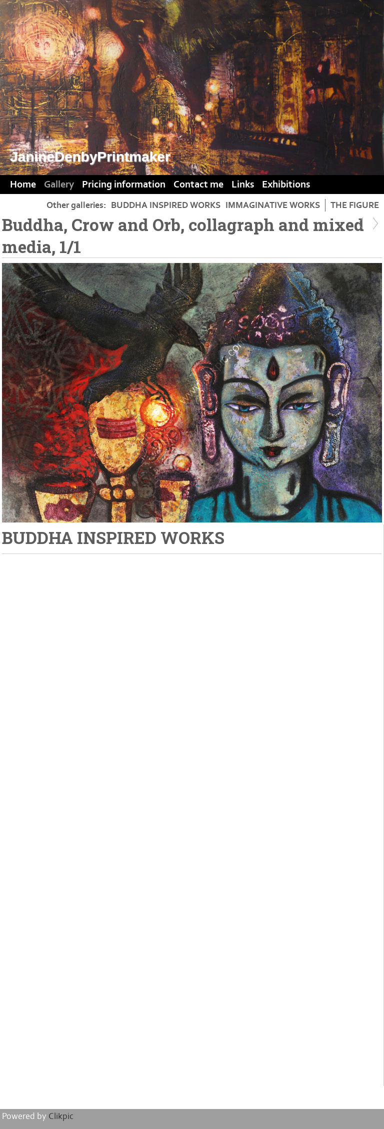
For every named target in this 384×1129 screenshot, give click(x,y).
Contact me (199, 184)
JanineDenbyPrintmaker (90, 156)
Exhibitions (286, 184)
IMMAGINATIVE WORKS (273, 205)
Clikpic (61, 1116)
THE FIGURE (354, 205)
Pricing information (124, 184)
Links (243, 184)
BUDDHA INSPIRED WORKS (165, 205)
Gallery (59, 184)
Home (23, 184)
